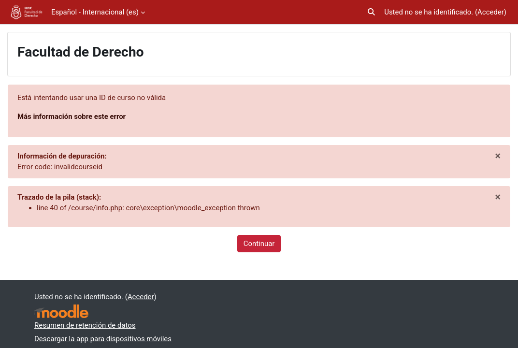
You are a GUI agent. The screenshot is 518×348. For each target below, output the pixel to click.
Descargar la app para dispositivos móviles (103, 338)
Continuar (259, 243)
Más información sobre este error (71, 116)
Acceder (490, 12)
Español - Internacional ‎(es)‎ (95, 12)
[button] (372, 12)
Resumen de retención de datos (85, 325)
